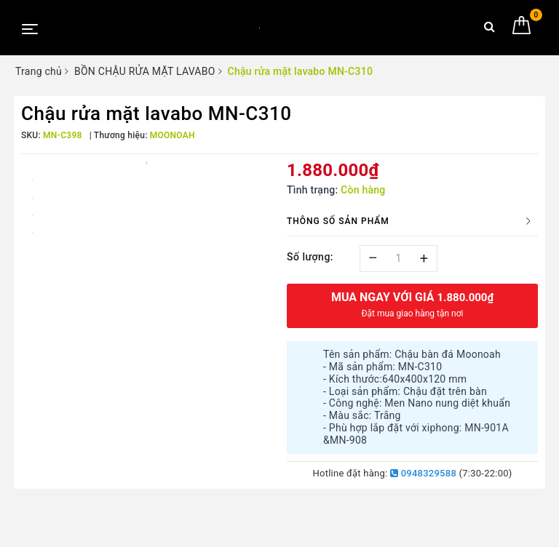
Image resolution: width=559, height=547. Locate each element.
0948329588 (423, 473)
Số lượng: (310, 257)
